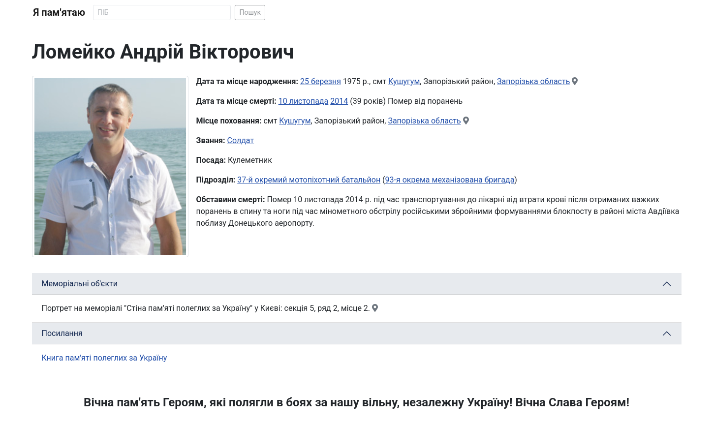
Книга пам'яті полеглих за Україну (104, 358)
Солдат (240, 140)
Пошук (250, 12)
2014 (339, 101)
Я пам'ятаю (59, 12)
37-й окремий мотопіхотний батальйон (308, 179)
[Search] (162, 12)
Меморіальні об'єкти (80, 283)
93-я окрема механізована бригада (450, 179)
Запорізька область (533, 81)
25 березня (320, 81)
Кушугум (404, 81)
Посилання (62, 333)
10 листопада (304, 101)
